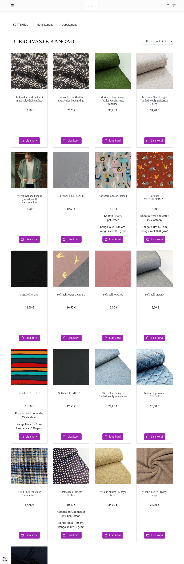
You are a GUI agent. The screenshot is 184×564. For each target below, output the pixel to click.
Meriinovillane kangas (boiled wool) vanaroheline (29, 199)
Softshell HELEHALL (71, 195)
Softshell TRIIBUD (29, 393)
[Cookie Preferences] (5, 559)
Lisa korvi (29, 140)
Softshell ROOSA (113, 294)
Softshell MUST (29, 294)
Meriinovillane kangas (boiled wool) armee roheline (112, 100)
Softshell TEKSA (154, 294)
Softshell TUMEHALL (71, 393)
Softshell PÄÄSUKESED (71, 294)
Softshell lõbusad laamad (113, 195)
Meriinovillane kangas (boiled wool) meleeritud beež (154, 100)
